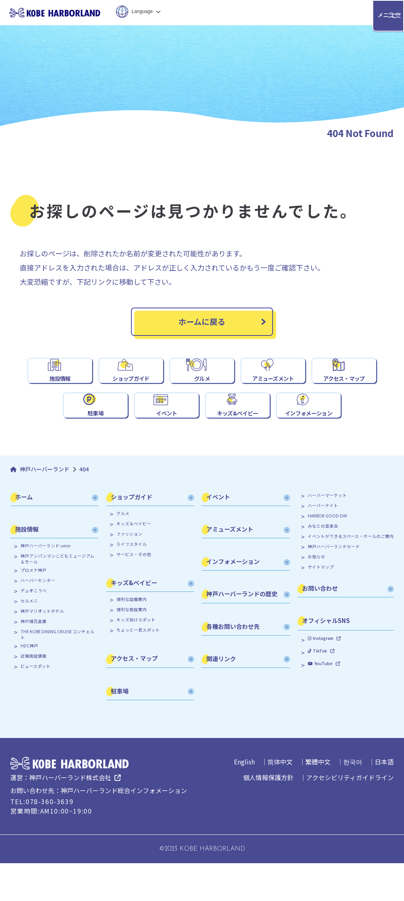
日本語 (384, 799)
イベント (167, 445)
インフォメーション (309, 445)
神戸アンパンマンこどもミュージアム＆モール (57, 597)
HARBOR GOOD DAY (327, 553)
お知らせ (316, 594)
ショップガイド (131, 391)
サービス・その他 (133, 592)
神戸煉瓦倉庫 (34, 659)
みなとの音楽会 (323, 564)
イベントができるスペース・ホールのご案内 (351, 574)
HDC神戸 (29, 683)
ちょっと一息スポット (138, 668)
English (244, 799)
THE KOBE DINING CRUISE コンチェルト (57, 672)
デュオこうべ (34, 628)
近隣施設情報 (34, 694)
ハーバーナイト (323, 543)
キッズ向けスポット (135, 657)
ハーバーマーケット (327, 533)
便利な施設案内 (131, 647)
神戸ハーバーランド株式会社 (70, 815)
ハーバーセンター (38, 618)
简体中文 (280, 799)
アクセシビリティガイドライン (350, 815)
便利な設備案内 (131, 637)
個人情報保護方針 (268, 815)
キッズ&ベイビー (237, 445)
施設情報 (60, 391)
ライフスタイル (131, 582)
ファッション (129, 572)
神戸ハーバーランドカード (334, 584)
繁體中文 (318, 799)
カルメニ (29, 638)
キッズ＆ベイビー (133, 561)
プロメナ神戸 (34, 608)
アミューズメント (273, 391)
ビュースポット (35, 704)
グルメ (202, 391)
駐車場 (95, 445)
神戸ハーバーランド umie (45, 583)
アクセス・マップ (344, 391)
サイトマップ (321, 605)
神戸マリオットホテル (42, 649)
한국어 (352, 799)
